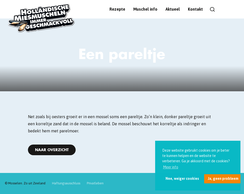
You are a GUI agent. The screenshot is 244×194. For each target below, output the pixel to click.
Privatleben (95, 183)
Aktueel (173, 9)
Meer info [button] (170, 167)
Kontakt (195, 9)
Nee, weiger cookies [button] (182, 179)
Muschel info (145, 9)
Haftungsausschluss (66, 183)
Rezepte (117, 9)
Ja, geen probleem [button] (223, 179)
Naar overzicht (52, 149)
